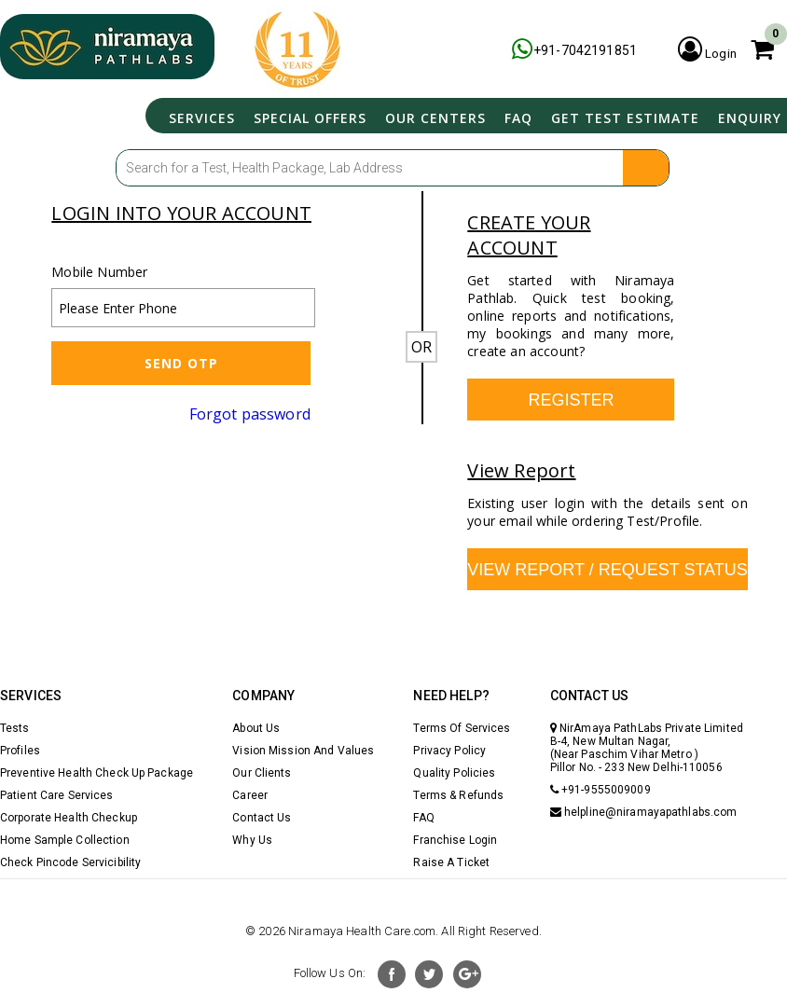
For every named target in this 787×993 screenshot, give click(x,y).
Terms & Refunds (458, 795)
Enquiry (746, 116)
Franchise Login (455, 840)
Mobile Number (99, 272)
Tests (15, 728)
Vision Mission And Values (303, 750)
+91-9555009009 (600, 789)
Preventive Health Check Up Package (96, 772)
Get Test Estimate (618, 116)
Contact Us (261, 817)
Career (250, 795)
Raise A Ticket (451, 862)
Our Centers (420, 116)
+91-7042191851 (565, 50)
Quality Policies (454, 772)
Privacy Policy (449, 750)
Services (178, 116)
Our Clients (261, 772)
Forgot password (250, 414)
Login (704, 50)
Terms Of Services (461, 728)
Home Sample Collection (65, 840)
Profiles (20, 750)
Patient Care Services (57, 795)
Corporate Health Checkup (68, 817)
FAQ (507, 116)
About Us (256, 728)
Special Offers (290, 116)
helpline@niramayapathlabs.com (644, 812)
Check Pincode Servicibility (70, 862)
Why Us (252, 840)
